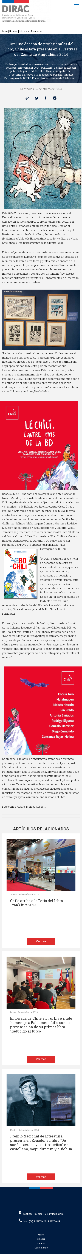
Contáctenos (41, 1247)
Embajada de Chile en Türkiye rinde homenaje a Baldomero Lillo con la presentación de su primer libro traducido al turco (41, 1024)
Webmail (41, 1243)
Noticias (13, 31)
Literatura (24, 31)
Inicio (4, 31)
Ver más (41, 941)
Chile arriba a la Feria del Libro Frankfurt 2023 (36, 902)
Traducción (36, 31)
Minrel (41, 1234)
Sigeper (41, 1239)
